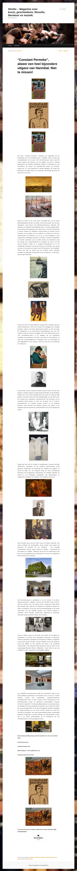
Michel (19, 859)
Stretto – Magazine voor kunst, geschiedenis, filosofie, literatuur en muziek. (26, 12)
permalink (30, 859)
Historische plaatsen (40, 857)
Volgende (66, 50)
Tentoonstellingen (50, 857)
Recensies (17, 45)
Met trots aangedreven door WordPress (38, 865)
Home (10, 45)
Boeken (32, 857)
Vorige (59, 50)
